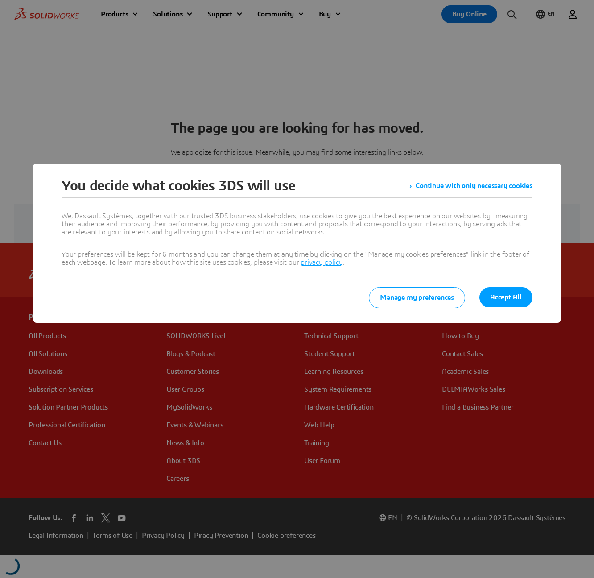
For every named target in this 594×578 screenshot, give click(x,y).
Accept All (506, 297)
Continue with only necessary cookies (474, 185)
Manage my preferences (417, 297)
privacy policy (321, 262)
